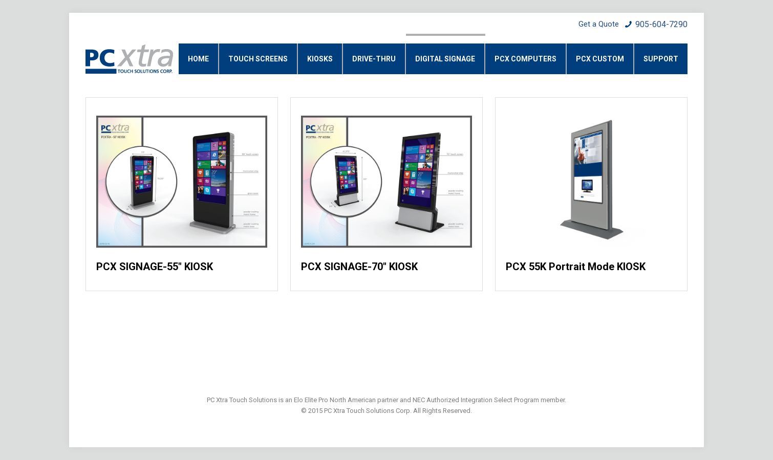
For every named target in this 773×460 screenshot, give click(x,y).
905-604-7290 (661, 24)
